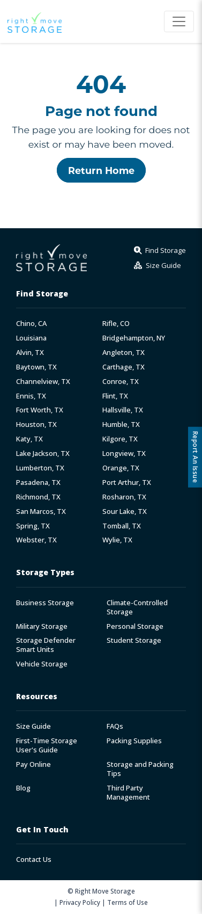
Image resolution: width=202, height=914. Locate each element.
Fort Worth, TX (39, 410)
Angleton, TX (123, 352)
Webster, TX (36, 540)
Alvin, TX (30, 352)
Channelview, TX (43, 381)
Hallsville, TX (122, 410)
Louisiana (31, 338)
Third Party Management (128, 793)
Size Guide (33, 726)
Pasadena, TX (38, 482)
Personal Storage (135, 626)
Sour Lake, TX (124, 511)
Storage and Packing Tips (140, 769)
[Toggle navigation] (179, 21)
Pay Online (33, 764)
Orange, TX (120, 468)
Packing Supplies (134, 740)
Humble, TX (121, 424)
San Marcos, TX (41, 511)
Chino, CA (31, 323)
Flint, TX (115, 396)
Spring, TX (33, 526)
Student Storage (134, 640)
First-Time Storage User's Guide (46, 745)
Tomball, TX (121, 526)
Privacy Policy (79, 902)
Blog (23, 788)
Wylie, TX (117, 540)
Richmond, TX (38, 497)
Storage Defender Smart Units (46, 645)
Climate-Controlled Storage (137, 607)
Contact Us (33, 859)
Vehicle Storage (42, 664)
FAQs (115, 726)
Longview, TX (124, 453)
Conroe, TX (120, 381)
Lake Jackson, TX (43, 453)
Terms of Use (127, 902)
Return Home (101, 170)
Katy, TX (29, 439)
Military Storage (42, 626)
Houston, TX (36, 424)
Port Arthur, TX (126, 482)
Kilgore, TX (120, 439)
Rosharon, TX (124, 497)
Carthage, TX (123, 367)
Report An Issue (195, 457)
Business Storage (45, 602)
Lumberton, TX (40, 468)
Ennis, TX (31, 396)
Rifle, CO (116, 323)
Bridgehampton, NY (133, 338)
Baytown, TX (36, 367)
